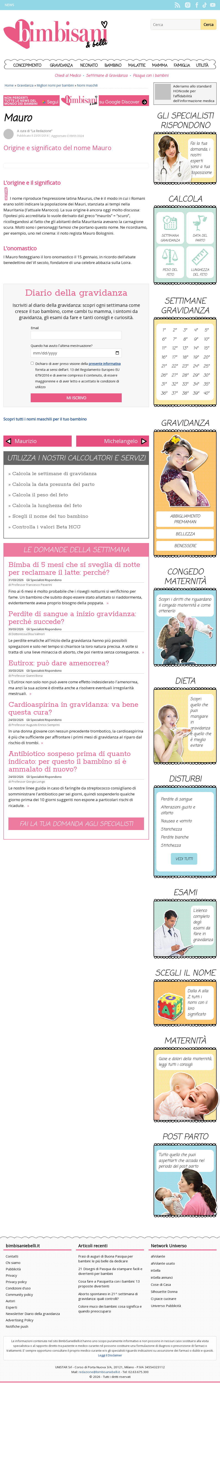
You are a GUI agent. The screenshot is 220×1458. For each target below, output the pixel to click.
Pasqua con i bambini (150, 76)
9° (196, 340)
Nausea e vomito (176, 821)
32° (174, 384)
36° (164, 394)
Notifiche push (17, 1326)
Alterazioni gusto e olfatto (178, 810)
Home (9, 85)
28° (185, 376)
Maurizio (26, 441)
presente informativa (105, 363)
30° (206, 376)
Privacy (11, 1275)
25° (206, 366)
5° (206, 330)
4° (195, 330)
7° (174, 340)
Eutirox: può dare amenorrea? (58, 663)
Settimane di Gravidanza (106, 76)
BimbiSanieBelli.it (55, 34)
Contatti (12, 1256)
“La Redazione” (41, 131)
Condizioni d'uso (18, 1288)
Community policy (19, 1294)
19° (195, 358)
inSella (155, 1270)
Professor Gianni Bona (27, 676)
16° (164, 358)
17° (174, 358)
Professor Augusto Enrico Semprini (36, 725)
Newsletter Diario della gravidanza (33, 1313)
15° (206, 348)
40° (206, 394)
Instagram (187, 5)
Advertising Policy (19, 1320)
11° (164, 348)
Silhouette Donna (164, 1291)
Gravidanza (61, 66)
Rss (177, 5)
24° (196, 366)
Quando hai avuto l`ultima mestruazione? (62, 345)
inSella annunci (162, 1277)
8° (185, 340)
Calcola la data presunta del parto (53, 484)
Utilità (202, 66)
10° (206, 340)
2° (174, 330)
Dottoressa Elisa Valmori (28, 634)
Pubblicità (13, 1269)
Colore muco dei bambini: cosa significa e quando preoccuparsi (110, 1308)
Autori (10, 1301)
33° (185, 384)
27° (174, 376)
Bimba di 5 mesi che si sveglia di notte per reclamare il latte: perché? (74, 568)
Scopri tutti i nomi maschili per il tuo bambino (45, 419)
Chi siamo (13, 1262)
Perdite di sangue (176, 799)
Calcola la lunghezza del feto (47, 505)
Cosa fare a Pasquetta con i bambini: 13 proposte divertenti (109, 1283)
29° (196, 376)
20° (206, 358)
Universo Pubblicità (166, 1305)
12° (174, 348)
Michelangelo (121, 441)
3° (185, 330)
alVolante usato (163, 1263)
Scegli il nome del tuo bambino (50, 516)
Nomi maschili (87, 85)
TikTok (205, 5)
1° (163, 330)
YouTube (213, 5)
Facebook (197, 5)
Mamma (159, 66)
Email (35, 328)
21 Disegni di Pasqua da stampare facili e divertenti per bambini (110, 1271)
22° (174, 366)
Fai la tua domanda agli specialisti (76, 824)
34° (196, 384)
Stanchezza (171, 830)
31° (163, 384)
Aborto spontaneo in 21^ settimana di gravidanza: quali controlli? (108, 1296)
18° (185, 358)
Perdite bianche (174, 837)
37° (174, 394)
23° (185, 366)
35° (206, 384)
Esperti (11, 1307)
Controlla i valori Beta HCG (46, 527)
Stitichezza (171, 846)
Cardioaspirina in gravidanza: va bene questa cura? (73, 708)
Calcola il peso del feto (40, 495)
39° (196, 394)
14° (195, 348)
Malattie (137, 66)
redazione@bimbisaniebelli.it (99, 1372)
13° (184, 348)
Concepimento (27, 66)
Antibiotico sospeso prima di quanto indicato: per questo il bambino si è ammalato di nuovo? (69, 761)
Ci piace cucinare (163, 1298)
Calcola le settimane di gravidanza (54, 474)
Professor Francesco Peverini (32, 585)
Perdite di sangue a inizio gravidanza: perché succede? (72, 618)
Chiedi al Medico (68, 76)
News (9, 5)
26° (164, 376)
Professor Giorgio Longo (28, 781)
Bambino (113, 66)
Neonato (89, 66)
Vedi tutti (184, 859)
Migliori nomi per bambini (55, 85)
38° (185, 394)
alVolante (158, 1256)
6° (164, 340)
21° (163, 366)
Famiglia (182, 66)
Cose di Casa (161, 1284)
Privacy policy (16, 1281)
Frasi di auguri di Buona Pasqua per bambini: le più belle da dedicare (105, 1258)
